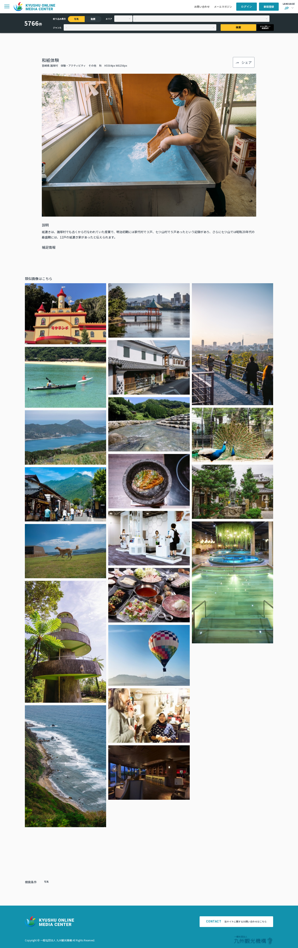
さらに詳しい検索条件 (265, 27)
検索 (238, 27)
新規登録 (269, 6)
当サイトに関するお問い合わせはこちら (236, 921)
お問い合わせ (202, 6)
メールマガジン (223, 6)
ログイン (246, 6)
